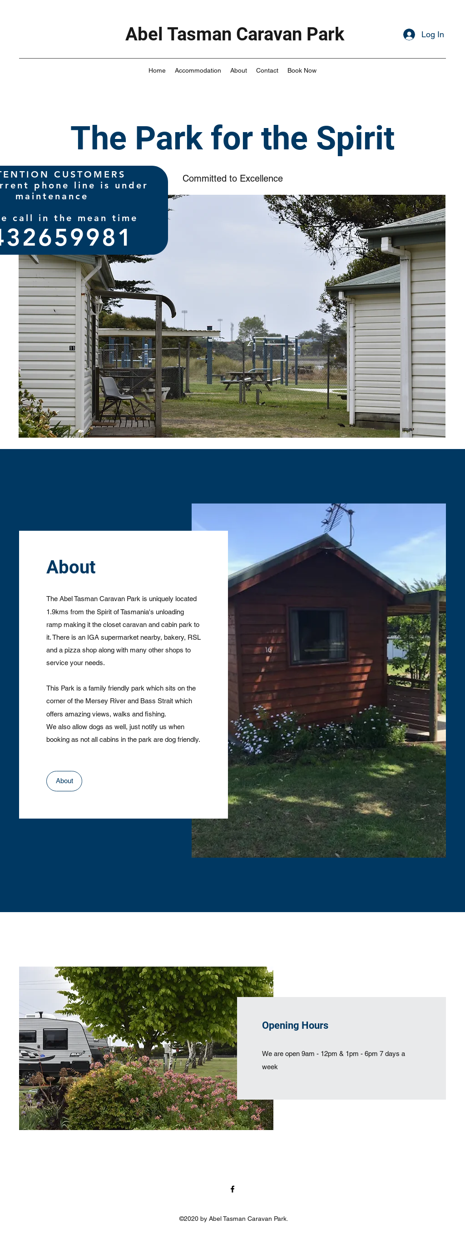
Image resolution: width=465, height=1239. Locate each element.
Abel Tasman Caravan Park (234, 34)
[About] (64, 781)
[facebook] (232, 1189)
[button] (232, 316)
